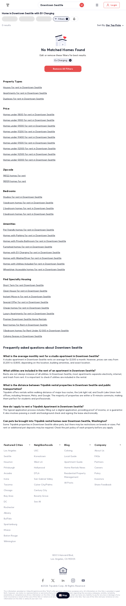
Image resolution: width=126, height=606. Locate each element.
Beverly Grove (41, 496)
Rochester (9, 507)
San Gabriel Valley (43, 478)
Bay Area (8, 496)
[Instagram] (73, 580)
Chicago (8, 490)
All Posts (68, 482)
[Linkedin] (63, 580)
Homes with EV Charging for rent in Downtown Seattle (31, 252)
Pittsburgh (9, 467)
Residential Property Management (75, 475)
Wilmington (10, 541)
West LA (38, 461)
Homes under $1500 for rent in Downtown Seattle (29, 142)
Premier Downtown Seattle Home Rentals (25, 319)
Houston (8, 461)
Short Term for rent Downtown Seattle (23, 285)
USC (36, 450)
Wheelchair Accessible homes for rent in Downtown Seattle (34, 269)
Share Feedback (102, 484)
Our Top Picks (115, 25)
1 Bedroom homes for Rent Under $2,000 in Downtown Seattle (36, 330)
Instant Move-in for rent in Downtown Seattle (27, 296)
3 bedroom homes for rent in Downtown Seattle (28, 214)
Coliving (68, 450)
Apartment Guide (73, 461)
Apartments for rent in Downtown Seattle (25, 93)
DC (5, 501)
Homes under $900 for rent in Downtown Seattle (28, 120)
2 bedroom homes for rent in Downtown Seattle (28, 208)
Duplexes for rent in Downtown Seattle (23, 98)
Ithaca (7, 530)
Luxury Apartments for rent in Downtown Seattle (28, 313)
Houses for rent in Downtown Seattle (22, 87)
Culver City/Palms (43, 484)
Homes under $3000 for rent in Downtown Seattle (29, 159)
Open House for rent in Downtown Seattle (25, 290)
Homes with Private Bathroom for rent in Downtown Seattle (34, 241)
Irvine (6, 478)
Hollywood (39, 467)
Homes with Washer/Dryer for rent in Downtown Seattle (32, 258)
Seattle (7, 456)
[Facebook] (43, 580)
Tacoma (8, 484)
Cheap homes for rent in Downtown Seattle (26, 307)
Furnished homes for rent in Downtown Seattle (27, 246)
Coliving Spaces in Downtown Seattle (22, 336)
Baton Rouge (11, 535)
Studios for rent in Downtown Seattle (22, 197)
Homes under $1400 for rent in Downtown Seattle (29, 137)
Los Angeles (10, 450)
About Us (99, 450)
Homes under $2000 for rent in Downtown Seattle (29, 148)
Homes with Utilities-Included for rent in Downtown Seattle (34, 263)
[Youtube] (83, 580)
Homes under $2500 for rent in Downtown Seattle (29, 154)
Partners (98, 461)
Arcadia (8, 473)
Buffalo (8, 518)
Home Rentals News (74, 467)
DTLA (36, 473)
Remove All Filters (62, 69)
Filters (61, 19)
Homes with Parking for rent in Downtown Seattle (29, 235)
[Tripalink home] (7, 5)
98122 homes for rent (14, 175)
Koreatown (40, 456)
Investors (99, 478)
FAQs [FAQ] (97, 456)
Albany (7, 513)
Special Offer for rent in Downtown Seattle (25, 302)
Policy (97, 473)
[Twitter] (53, 580)
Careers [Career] (98, 467)
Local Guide (70, 456)
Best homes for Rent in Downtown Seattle (25, 324)
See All (37, 501)
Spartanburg (10, 524)
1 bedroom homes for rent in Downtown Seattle (28, 202)
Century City (40, 490)
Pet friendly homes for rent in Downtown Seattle (28, 229)
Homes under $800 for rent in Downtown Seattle (28, 114)
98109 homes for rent (14, 181)
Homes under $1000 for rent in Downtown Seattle (29, 125)
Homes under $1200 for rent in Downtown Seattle (29, 131)
